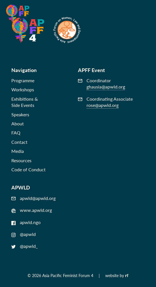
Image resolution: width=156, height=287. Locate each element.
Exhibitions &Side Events (24, 102)
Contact (19, 142)
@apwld (23, 234)
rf (126, 275)
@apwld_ (24, 246)
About (17, 123)
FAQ (15, 132)
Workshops (22, 89)
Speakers (20, 114)
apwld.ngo (26, 222)
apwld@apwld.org (33, 198)
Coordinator (101, 83)
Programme (22, 80)
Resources (21, 160)
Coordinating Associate (105, 102)
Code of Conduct (28, 169)
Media (17, 151)
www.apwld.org (31, 210)
